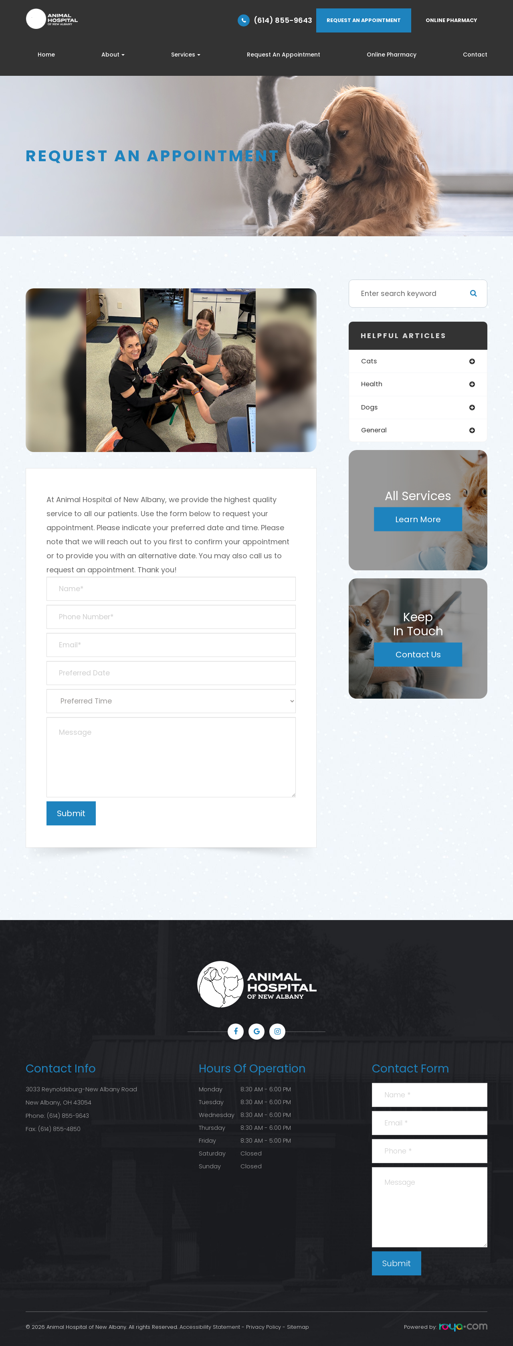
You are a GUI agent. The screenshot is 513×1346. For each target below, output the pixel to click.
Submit (396, 1263)
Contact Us (418, 657)
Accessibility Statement (210, 1327)
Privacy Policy (263, 1327)
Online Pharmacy (391, 55)
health (372, 385)
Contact (475, 55)
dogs (370, 408)
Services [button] (185, 55)
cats (369, 362)
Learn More (418, 521)
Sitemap (298, 1327)
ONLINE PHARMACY (451, 20)
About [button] (113, 55)
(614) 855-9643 (283, 20)
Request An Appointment (283, 55)
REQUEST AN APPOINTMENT (364, 20)
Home (46, 55)
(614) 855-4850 (60, 1128)
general (375, 432)
